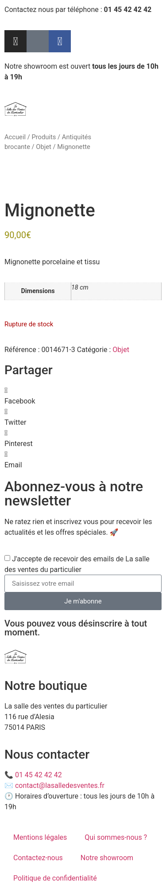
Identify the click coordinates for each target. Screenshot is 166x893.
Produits (43, 137)
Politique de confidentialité (55, 878)
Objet (43, 147)
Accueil (15, 137)
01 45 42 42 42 (38, 775)
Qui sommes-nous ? (116, 837)
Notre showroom (107, 858)
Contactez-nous (38, 858)
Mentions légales (40, 837)
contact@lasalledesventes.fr (59, 785)
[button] (83, 396)
